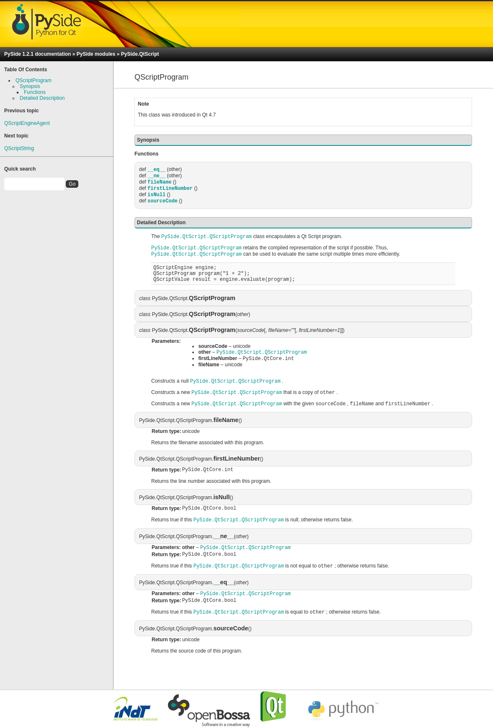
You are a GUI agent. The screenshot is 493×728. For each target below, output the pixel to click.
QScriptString (19, 148)
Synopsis (30, 86)
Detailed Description (42, 98)
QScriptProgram (33, 80)
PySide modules (96, 54)
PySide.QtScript (140, 54)
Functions (35, 92)
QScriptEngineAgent (27, 123)
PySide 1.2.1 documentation (37, 54)
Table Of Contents (25, 70)
